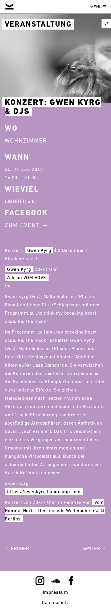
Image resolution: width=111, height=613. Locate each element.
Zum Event (22, 225)
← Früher (17, 548)
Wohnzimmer (26, 140)
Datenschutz (55, 602)
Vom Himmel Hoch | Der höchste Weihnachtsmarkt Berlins (55, 510)
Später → (94, 548)
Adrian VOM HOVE (26, 277)
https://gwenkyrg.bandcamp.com (44, 491)
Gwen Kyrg (39, 250)
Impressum (55, 592)
